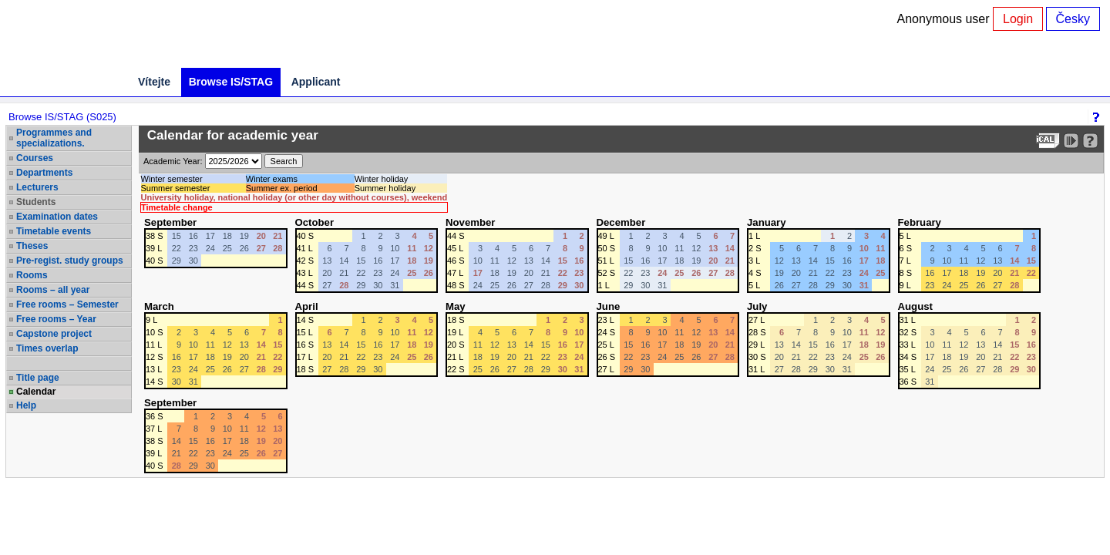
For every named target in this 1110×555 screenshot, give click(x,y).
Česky (1073, 18)
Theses (32, 245)
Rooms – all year (52, 289)
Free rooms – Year (56, 319)
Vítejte (154, 82)
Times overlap (47, 348)
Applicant (316, 82)
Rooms (32, 275)
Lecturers (37, 187)
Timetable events (53, 231)
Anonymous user (945, 18)
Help (26, 405)
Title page (37, 377)
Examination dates (57, 216)
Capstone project (54, 333)
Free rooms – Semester (67, 304)
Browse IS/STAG (231, 82)
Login (1018, 18)
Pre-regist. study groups (69, 260)
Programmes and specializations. (54, 138)
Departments (44, 172)
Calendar (36, 391)
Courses (34, 158)
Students (36, 202)
